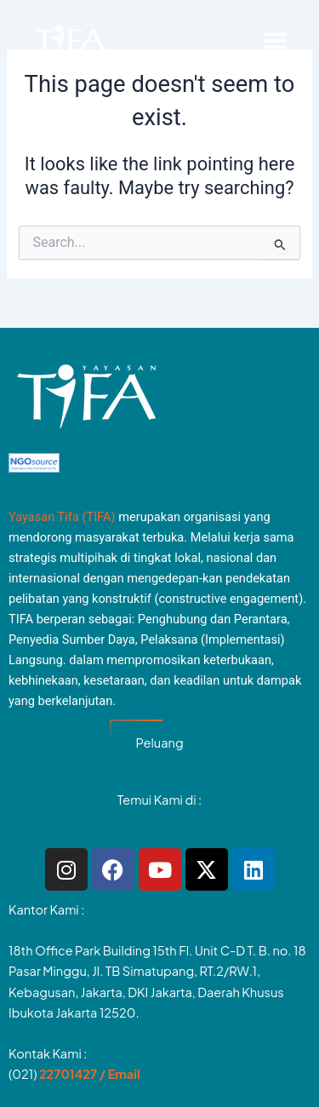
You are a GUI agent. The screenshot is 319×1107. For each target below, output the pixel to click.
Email (124, 1073)
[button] (274, 41)
